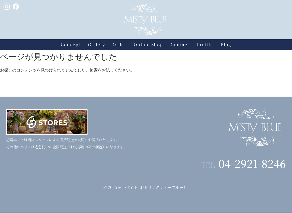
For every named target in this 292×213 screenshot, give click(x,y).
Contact (180, 44)
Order (119, 44)
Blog (226, 44)
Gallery (96, 44)
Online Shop (148, 44)
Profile (205, 44)
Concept (70, 44)
